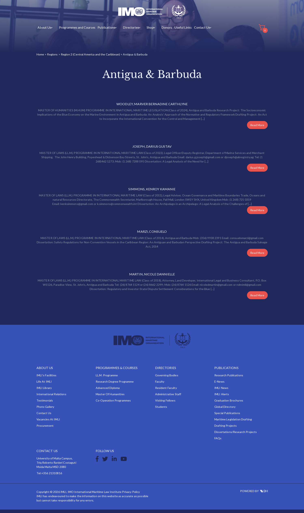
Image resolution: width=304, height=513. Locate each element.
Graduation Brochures (228, 404)
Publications (101, 30)
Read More (257, 128)
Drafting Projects (225, 429)
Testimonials (45, 404)
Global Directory (224, 410)
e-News (219, 385)
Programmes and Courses (73, 30)
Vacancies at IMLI (48, 422)
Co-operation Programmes (113, 404)
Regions (52, 58)
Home (40, 58)
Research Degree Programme (115, 385)
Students (161, 410)
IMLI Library (44, 391)
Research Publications (228, 378)
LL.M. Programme (107, 378)
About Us (44, 30)
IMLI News (221, 391)
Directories (123, 30)
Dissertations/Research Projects (235, 435)
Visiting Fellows (165, 404)
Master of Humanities (110, 397)
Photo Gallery (45, 410)
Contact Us (189, 30)
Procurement (45, 429)
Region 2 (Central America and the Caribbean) (90, 58)
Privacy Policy (131, 495)
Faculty (159, 385)
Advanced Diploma (108, 391)
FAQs (218, 441)
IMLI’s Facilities (46, 378)
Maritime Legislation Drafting (233, 422)
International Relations (51, 397)
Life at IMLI (44, 385)
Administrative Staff (168, 397)
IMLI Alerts (221, 397)
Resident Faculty (166, 391)
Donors (155, 30)
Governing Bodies (166, 378)
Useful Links (171, 30)
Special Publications (227, 416)
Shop (140, 30)
